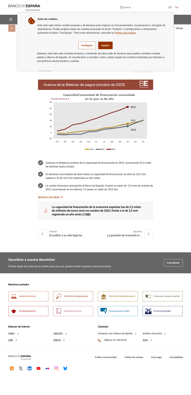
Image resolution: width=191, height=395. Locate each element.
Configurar (87, 45)
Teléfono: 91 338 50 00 (112, 340)
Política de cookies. (125, 32)
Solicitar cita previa (154, 334)
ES (173, 7)
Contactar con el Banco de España (117, 334)
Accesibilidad (176, 357)
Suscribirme (173, 263)
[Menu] (11, 19)
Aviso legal (156, 357)
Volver (178, 28)
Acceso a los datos (50, 196)
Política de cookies (133, 357)
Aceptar (105, 45)
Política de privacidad (106, 357)
